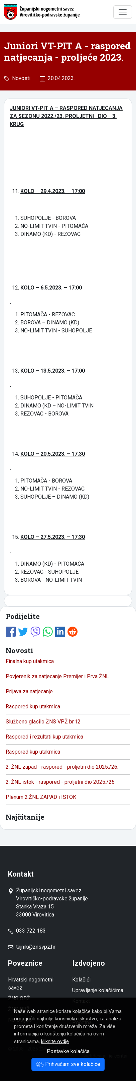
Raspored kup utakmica (33, 706)
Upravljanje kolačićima (97, 990)
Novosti (19, 78)
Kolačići (81, 979)
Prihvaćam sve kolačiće (68, 1064)
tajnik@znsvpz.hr (35, 947)
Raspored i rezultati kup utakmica (44, 737)
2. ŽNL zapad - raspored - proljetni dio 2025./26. (62, 767)
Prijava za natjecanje (29, 691)
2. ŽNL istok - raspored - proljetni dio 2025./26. (61, 782)
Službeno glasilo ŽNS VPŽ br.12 (43, 721)
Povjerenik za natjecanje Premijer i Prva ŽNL (57, 676)
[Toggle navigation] (122, 12)
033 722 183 (27, 931)
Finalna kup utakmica (30, 661)
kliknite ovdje (55, 1041)
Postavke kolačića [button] (68, 1051)
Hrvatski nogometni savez (30, 983)
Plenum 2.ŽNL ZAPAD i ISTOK (41, 797)
